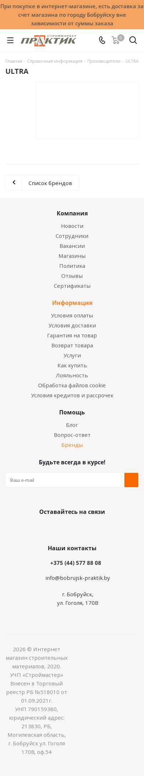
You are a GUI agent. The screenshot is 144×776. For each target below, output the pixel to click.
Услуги (72, 355)
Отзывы (72, 275)
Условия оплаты (72, 315)
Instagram (79, 528)
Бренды (72, 444)
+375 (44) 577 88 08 (75, 562)
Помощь (72, 412)
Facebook (61, 528)
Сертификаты (72, 285)
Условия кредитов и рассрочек (72, 395)
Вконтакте (43, 528)
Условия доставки (72, 325)
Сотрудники (72, 235)
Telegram (97, 528)
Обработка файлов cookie (72, 385)
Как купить (72, 365)
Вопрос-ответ (72, 434)
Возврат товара (72, 345)
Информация (72, 303)
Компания (72, 213)
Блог (72, 424)
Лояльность (72, 375)
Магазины (72, 255)
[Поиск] (133, 41)
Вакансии (72, 245)
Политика (72, 265)
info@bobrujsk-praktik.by (77, 577)
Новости (72, 225)
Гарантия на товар (72, 335)
